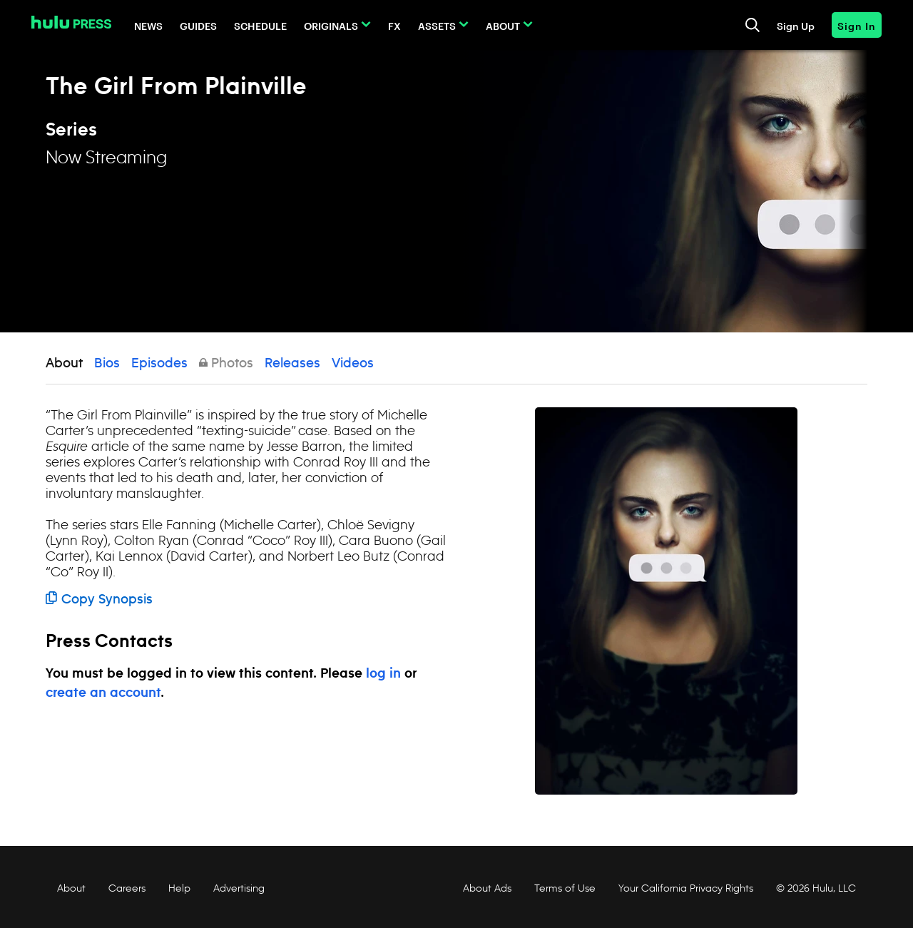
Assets (437, 25)
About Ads (485, 888)
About (503, 25)
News (148, 25)
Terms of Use (565, 888)
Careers (127, 888)
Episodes (159, 364)
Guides (198, 25)
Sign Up (796, 25)
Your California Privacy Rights (685, 888)
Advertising (239, 888)
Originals (331, 25)
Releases (292, 364)
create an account (103, 693)
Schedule (260, 25)
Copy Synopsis (99, 599)
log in (383, 674)
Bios (107, 364)
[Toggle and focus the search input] (752, 25)
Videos (353, 364)
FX (394, 25)
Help (179, 888)
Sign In (856, 25)
